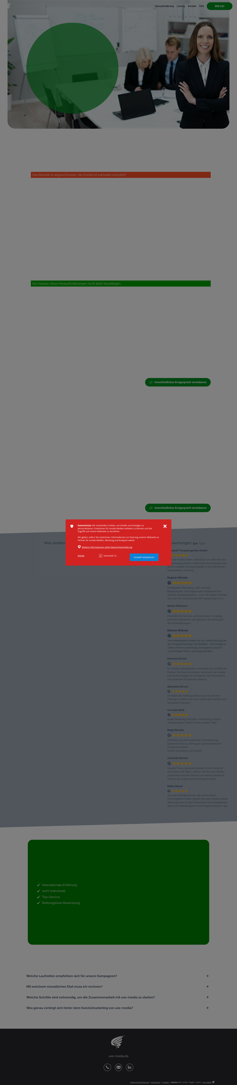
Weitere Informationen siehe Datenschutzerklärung (107, 547)
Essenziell (107, 555)
